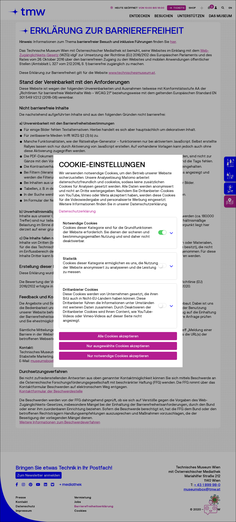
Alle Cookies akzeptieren (118, 336)
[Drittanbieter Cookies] (162, 305)
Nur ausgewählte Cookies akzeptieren (118, 346)
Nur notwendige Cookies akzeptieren (118, 356)
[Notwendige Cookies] (162, 232)
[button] (170, 233)
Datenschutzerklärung (77, 211)
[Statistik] (162, 265)
